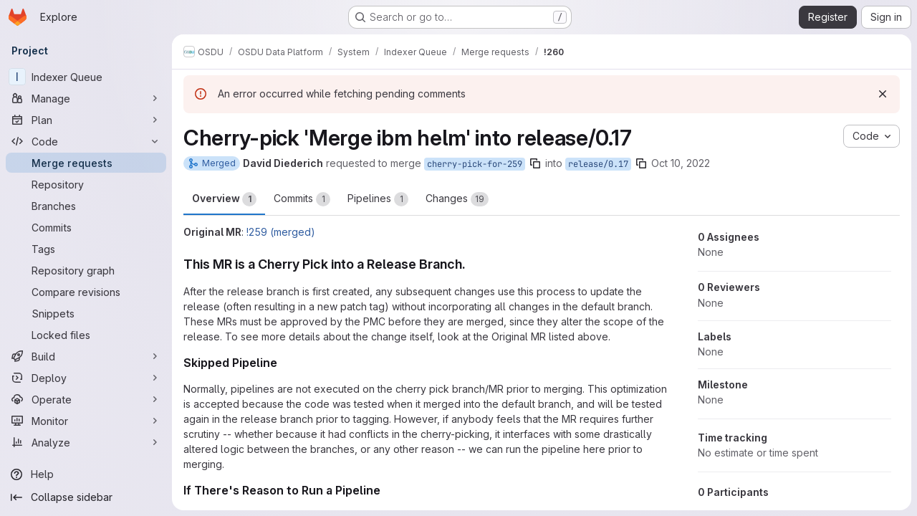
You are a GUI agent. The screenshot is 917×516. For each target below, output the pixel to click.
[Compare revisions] (86, 292)
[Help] (86, 474)
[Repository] (86, 184)
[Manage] (86, 98)
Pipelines (377, 199)
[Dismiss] (882, 93)
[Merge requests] (86, 163)
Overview (224, 199)
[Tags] (86, 249)
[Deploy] (86, 378)
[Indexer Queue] (86, 77)
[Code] (86, 141)
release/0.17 (598, 164)
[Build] (86, 356)
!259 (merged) (280, 232)
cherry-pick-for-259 (474, 164)
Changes (457, 199)
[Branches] (86, 206)
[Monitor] (86, 421)
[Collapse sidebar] (86, 497)
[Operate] (86, 399)
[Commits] (86, 227)
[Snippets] (86, 313)
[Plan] (86, 120)
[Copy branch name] (535, 163)
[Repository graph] (86, 270)
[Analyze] (86, 442)
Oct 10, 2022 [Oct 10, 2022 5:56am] (680, 163)
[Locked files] (86, 335)
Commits (302, 199)
